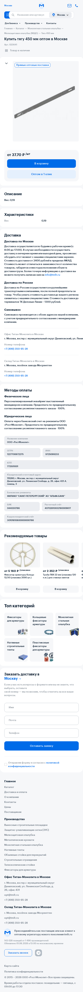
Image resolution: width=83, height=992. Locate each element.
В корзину (41, 163)
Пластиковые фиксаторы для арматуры (41, 646)
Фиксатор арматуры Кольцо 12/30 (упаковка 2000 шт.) (19, 576)
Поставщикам (12, 812)
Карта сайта (11, 966)
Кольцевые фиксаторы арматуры (39, 621)
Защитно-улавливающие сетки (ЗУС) (26, 830)
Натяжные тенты (14, 850)
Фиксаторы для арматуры (15, 619)
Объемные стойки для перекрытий (25, 855)
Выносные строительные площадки (25, 825)
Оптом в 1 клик (41, 174)
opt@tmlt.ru (11, 895)
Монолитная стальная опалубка (65, 621)
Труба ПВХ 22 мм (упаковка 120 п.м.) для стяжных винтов (59, 576)
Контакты (51, 23)
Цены (7, 807)
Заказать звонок (18, 953)
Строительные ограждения (20, 860)
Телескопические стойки (19, 865)
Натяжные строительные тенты (15, 646)
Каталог (9, 787)
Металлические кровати (19, 840)
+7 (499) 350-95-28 (16, 349)
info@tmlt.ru (52, 275)
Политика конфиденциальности (23, 971)
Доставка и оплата (15, 792)
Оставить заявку (41, 745)
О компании (11, 797)
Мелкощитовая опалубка (19, 835)
